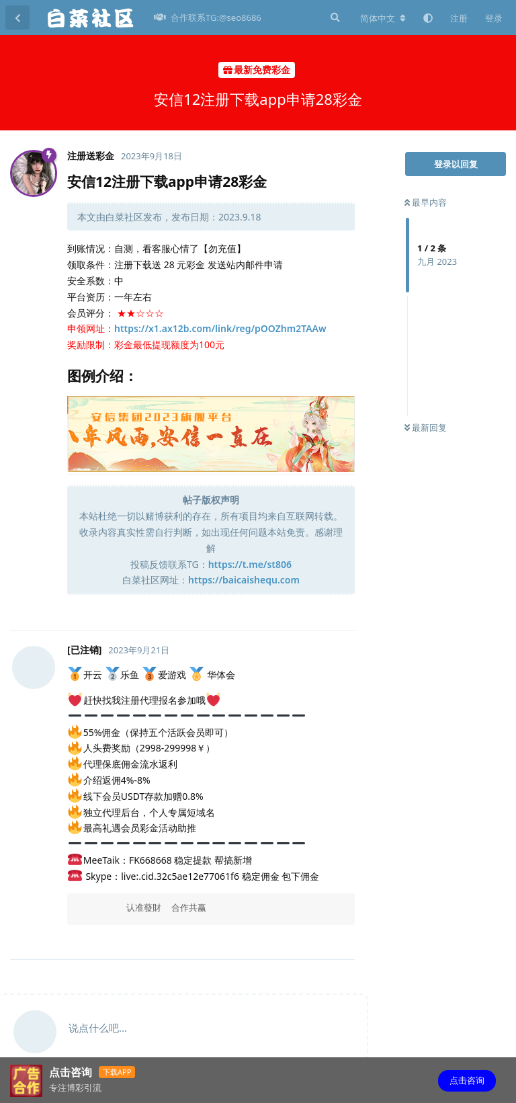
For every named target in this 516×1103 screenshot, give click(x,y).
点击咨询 (466, 1080)
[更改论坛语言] (383, 18)
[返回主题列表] (17, 17)
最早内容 (425, 202)
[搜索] (334, 17)
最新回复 (425, 427)
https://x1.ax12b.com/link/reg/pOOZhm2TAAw (220, 328)
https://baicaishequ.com (244, 579)
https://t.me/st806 (250, 564)
